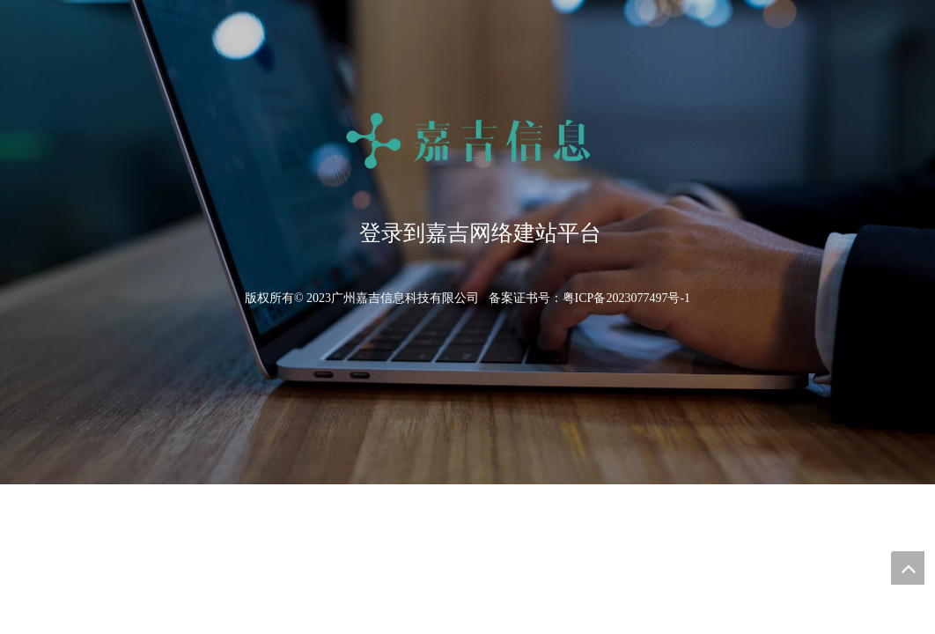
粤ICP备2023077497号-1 (626, 298)
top (907, 568)
